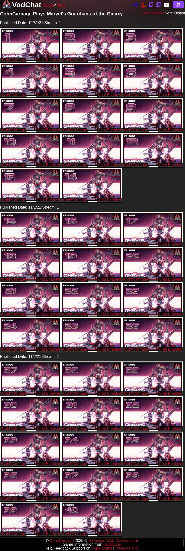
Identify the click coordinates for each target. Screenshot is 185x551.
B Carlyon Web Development (113, 540)
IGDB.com (112, 544)
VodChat (26, 5)
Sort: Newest (153, 13)
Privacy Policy (127, 548)
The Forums (101, 548)
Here (61, 5)
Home (49, 5)
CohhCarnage (62, 540)
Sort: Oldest (175, 13)
